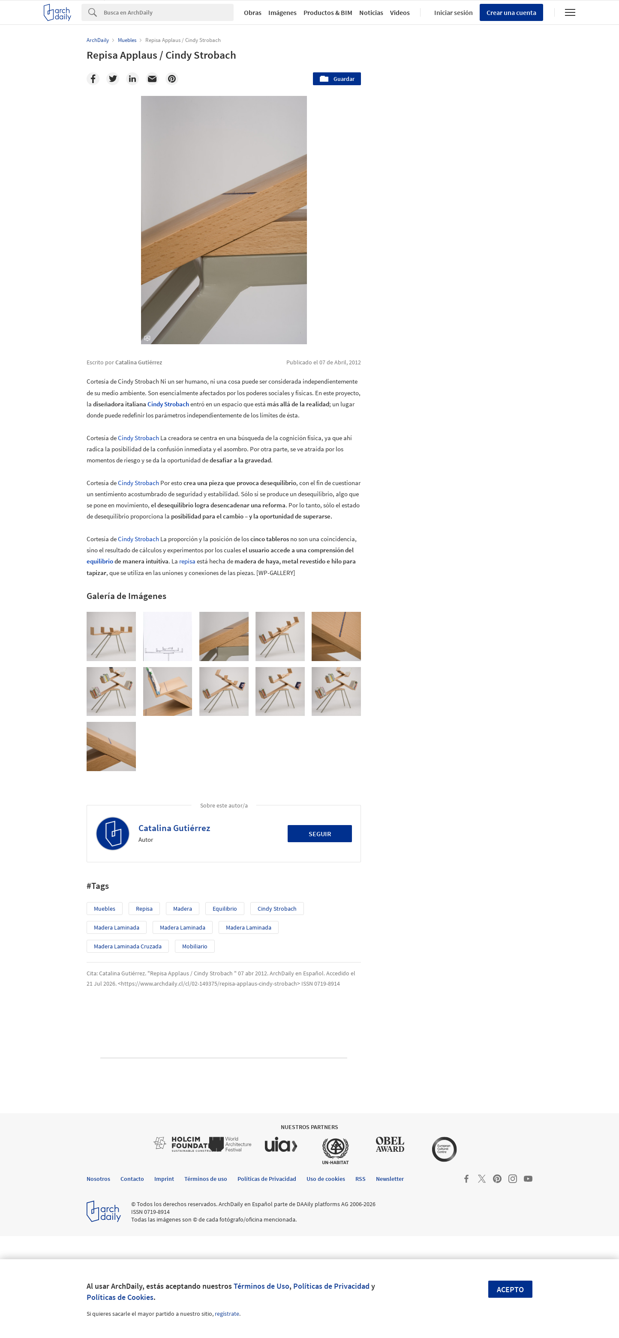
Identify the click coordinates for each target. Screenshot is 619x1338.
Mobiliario (194, 946)
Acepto (510, 1289)
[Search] (169, 12)
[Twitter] (112, 78)
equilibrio (100, 561)
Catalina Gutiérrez (174, 828)
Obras (252, 12)
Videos (400, 12)
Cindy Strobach (168, 404)
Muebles (104, 908)
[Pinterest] (171, 78)
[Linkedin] (132, 78)
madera (182, 908)
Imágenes (282, 12)
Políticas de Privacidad (331, 1286)
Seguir (320, 833)
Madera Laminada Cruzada (128, 946)
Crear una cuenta (511, 12)
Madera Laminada (116, 927)
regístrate (227, 1313)
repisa (187, 561)
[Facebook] (93, 78)
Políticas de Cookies (120, 1297)
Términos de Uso (261, 1286)
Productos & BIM (327, 12)
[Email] (152, 78)
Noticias (371, 12)
